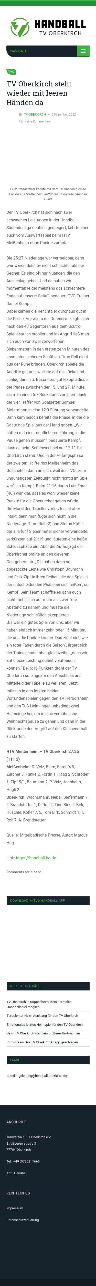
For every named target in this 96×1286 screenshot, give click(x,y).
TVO (11, 71)
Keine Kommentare (35, 121)
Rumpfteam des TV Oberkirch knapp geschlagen (42, 1042)
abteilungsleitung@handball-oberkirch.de (37, 1076)
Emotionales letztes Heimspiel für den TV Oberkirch (45, 1024)
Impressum (14, 1208)
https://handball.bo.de (36, 857)
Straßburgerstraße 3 (21, 1143)
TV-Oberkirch (35, 114)
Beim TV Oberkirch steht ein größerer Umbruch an (43, 1033)
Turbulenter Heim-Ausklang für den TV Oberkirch (42, 1016)
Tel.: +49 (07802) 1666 (23, 1161)
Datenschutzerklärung (22, 1220)
